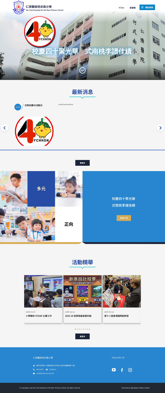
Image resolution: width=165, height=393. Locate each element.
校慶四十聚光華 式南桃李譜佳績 (82, 51)
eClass (121, 8)
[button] (75, 329)
